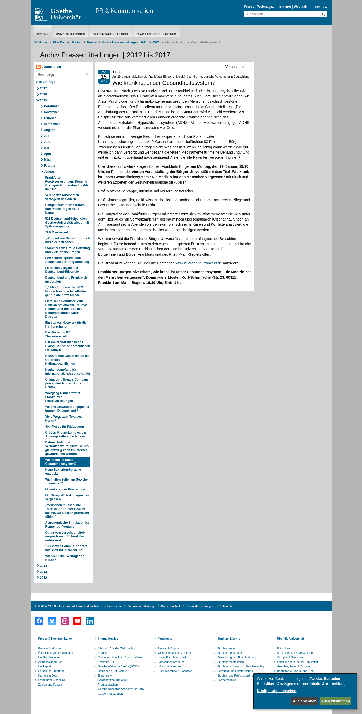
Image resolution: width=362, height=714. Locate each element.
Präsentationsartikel (110, 34)
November (51, 112)
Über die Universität (290, 638)
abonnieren (48, 67)
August (49, 130)
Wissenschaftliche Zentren (174, 652)
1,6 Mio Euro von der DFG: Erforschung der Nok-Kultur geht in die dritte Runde (65, 291)
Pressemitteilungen (50, 648)
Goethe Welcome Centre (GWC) (118, 666)
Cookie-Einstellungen (200, 606)
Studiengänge (226, 648)
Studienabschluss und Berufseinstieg (240, 666)
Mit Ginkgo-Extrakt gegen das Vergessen (67, 497)
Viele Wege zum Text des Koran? (63, 418)
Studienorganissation (230, 661)
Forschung (165, 638)
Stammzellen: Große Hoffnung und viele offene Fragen (67, 250)
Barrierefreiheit (170, 606)
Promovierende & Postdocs (175, 670)
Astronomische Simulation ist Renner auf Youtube (67, 524)
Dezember (51, 106)
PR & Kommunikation (124, 10)
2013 (43, 572)
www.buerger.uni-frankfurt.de (199, 263)
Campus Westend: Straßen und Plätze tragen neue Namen (65, 209)
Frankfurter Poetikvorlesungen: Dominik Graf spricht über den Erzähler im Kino (67, 183)
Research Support (169, 648)
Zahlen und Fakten (50, 684)
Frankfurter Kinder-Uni (52, 679)
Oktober (50, 118)
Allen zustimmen (335, 701)
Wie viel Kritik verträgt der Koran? (64, 558)
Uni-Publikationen (70, 34)
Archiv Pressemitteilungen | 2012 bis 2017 (130, 42)
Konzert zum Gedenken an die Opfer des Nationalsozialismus (67, 360)
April (47, 154)
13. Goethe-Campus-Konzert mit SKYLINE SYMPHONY (66, 548)
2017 (43, 88)
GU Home (40, 42)
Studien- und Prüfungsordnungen (238, 675)
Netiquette (226, 606)
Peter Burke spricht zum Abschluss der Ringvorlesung (67, 260)
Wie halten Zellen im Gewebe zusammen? (66, 481)
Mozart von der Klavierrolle (65, 489)
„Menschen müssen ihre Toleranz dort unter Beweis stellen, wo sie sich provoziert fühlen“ (67, 511)
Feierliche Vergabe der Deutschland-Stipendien (63, 270)
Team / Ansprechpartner (156, 34)
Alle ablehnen (304, 701)
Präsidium (283, 648)
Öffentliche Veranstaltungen (55, 652)
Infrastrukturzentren (170, 666)
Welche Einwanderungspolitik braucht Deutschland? (67, 409)
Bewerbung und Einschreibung (236, 657)
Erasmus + (105, 675)
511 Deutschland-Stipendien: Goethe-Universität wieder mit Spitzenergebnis (67, 222)
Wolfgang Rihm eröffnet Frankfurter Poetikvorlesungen (62, 397)
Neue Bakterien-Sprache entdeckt (63, 471)
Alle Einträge (45, 82)
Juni (47, 142)
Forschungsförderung (171, 661)
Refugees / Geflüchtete (112, 670)
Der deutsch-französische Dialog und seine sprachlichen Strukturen (67, 346)
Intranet (285, 7)
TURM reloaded (56, 232)
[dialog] (305, 691)
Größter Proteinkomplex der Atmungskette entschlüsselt (66, 434)
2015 (43, 100)
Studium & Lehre (228, 638)
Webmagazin (266, 7)
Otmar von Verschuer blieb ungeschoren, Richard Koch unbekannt (66, 536)
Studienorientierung (229, 652)
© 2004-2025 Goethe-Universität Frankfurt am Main (69, 606)
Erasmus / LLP (107, 661)
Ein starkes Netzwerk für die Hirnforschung (66, 324)
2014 (43, 566)
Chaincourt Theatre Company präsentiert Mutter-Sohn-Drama (67, 383)
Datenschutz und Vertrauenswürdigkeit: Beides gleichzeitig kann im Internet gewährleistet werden (67, 448)
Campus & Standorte (290, 657)
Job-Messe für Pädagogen (64, 426)
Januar (49, 171)
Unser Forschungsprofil (172, 657)
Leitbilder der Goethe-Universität (297, 661)
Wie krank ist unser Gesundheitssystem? (61, 462)
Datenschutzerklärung (141, 606)
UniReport (44, 666)
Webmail (300, 7)
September (52, 124)
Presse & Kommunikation (55, 638)
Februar (50, 166)
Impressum (114, 606)
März (47, 160)
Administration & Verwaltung (295, 652)
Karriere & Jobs (48, 675)
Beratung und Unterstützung (235, 670)
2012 (43, 578)
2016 (43, 94)
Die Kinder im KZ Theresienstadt (57, 334)
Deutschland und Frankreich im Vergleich (66, 279)
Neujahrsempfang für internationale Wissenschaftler (67, 371)
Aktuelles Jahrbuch (50, 661)
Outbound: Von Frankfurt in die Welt (120, 657)
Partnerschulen (227, 679)
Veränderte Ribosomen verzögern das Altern (62, 197)
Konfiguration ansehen (276, 691)
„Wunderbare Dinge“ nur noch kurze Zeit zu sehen (67, 240)
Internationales (108, 638)
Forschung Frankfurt (51, 670)
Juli (46, 136)
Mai (46, 148)
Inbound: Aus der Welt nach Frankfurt (115, 651)
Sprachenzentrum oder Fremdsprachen (112, 682)
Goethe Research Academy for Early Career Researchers (121, 691)
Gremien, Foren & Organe (293, 666)
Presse (249, 7)
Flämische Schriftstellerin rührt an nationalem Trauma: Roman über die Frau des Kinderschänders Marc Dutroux (66, 308)
